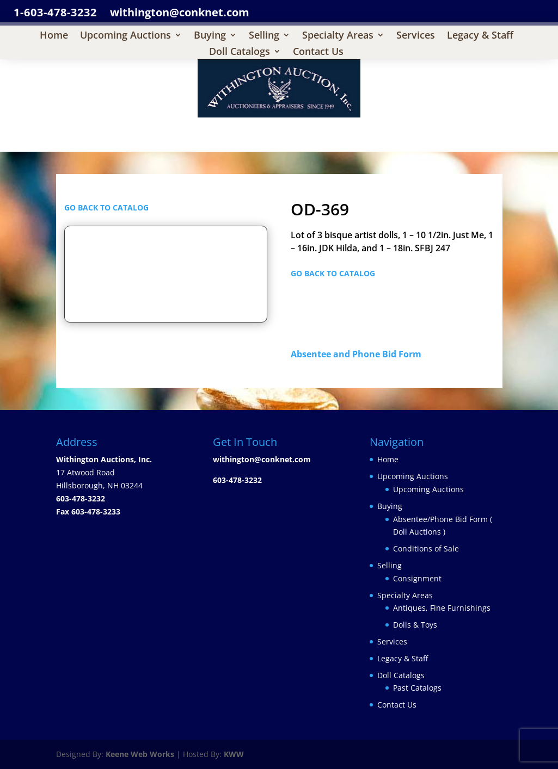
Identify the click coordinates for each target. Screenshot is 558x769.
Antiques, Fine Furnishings (441, 608)
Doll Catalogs (239, 52)
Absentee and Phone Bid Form (359, 354)
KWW (234, 754)
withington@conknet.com (262, 459)
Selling (264, 36)
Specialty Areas (337, 36)
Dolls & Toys (415, 624)
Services (415, 36)
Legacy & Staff (480, 36)
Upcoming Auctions (125, 36)
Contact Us (318, 52)
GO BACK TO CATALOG (106, 207)
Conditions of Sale (426, 548)
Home (54, 36)
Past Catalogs (417, 688)
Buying (210, 36)
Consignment (417, 578)
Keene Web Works (140, 754)
